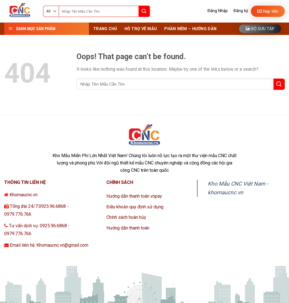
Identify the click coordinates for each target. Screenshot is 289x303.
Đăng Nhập (217, 10)
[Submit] (144, 11)
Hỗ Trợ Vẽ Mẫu (140, 28)
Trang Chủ (105, 28)
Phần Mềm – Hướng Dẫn (190, 28)
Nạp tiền (267, 11)
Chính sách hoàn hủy (126, 217)
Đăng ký (240, 10)
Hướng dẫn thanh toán (127, 228)
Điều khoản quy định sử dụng (134, 207)
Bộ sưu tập (260, 28)
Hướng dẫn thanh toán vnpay (134, 196)
